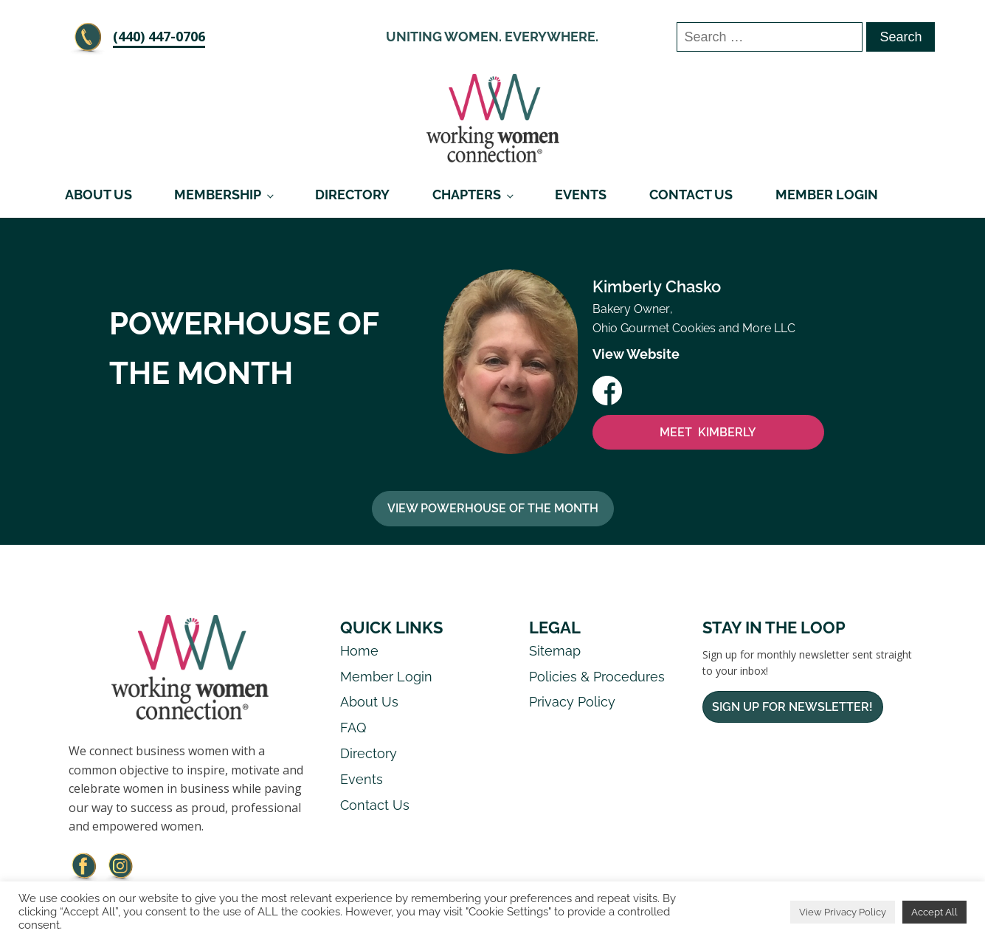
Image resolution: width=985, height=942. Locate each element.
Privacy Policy (572, 701)
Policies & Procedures (597, 676)
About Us (98, 194)
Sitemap (555, 651)
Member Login (826, 194)
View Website (636, 354)
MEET (708, 432)
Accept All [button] (934, 912)
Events (580, 194)
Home (359, 651)
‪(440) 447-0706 (159, 36)
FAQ (353, 727)
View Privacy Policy (842, 912)
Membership (217, 194)
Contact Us (691, 194)
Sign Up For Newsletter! (792, 707)
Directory (352, 194)
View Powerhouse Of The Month (492, 508)
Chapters (466, 194)
